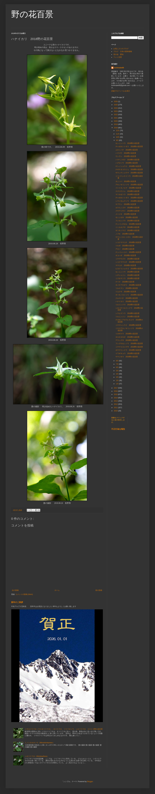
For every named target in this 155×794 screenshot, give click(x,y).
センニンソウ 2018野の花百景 (127, 143)
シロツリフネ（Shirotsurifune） (37, 756)
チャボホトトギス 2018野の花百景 (129, 146)
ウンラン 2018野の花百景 (125, 156)
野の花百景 (32, 14)
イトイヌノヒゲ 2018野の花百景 (128, 188)
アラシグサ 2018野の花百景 (126, 340)
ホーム (57, 590)
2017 (116, 388)
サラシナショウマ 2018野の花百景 (129, 173)
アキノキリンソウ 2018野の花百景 (129, 185)
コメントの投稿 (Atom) (24, 594)
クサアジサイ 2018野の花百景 (127, 211)
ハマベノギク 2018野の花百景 (127, 160)
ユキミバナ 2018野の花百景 (126, 150)
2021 (116, 118)
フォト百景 (117, 57)
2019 (116, 124)
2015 (116, 394)
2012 (116, 404)
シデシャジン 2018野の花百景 (127, 275)
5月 (117, 371)
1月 (117, 384)
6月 (117, 367)
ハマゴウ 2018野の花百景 (125, 153)
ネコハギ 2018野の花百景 (125, 255)
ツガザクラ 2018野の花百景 (126, 334)
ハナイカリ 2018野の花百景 (126, 301)
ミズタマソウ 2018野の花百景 (127, 278)
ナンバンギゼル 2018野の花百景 (128, 224)
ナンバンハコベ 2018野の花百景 (128, 252)
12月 (118, 131)
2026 (116, 101)
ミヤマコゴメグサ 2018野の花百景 (129, 347)
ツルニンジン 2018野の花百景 (127, 317)
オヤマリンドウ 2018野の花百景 (128, 350)
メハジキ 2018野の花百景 (125, 214)
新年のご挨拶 (17, 602)
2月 (117, 381)
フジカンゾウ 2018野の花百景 (127, 221)
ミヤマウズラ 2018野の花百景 (127, 259)
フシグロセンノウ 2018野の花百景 (129, 343)
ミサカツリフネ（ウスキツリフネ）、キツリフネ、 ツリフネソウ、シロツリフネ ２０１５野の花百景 (64, 729)
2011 (116, 408)
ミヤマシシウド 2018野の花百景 (128, 325)
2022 (116, 115)
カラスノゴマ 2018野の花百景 (127, 208)
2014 (116, 398)
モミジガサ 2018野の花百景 (126, 217)
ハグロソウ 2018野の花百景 (126, 163)
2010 (116, 411)
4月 (117, 374)
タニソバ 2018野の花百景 (125, 181)
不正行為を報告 (118, 429)
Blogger (90, 782)
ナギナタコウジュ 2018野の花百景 (129, 169)
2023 (116, 111)
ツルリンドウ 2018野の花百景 (127, 305)
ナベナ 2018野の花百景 (124, 282)
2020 (116, 121)
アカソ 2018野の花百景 (124, 249)
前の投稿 (98, 590)
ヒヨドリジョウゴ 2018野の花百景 (129, 269)
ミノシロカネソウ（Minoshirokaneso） (39, 743)
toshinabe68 (119, 68)
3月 (117, 377)
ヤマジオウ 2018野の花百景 (126, 357)
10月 (118, 137)
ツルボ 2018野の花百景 (124, 246)
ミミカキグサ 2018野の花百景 (127, 227)
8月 (117, 361)
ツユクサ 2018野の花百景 (125, 292)
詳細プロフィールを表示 (120, 91)
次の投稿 (15, 590)
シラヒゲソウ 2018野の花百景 (127, 313)
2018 (116, 128)
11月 (118, 134)
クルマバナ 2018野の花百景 (126, 298)
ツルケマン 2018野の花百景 (126, 288)
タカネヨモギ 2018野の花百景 (127, 337)
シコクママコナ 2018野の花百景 (128, 242)
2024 (116, 108)
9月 (117, 140)
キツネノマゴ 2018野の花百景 (127, 230)
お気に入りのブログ (121, 49)
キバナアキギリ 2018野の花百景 (128, 285)
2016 (116, 391)
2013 (116, 401)
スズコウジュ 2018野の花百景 (127, 191)
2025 (116, 105)
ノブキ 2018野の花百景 (124, 234)
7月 (117, 364)
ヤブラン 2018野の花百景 (126, 204)
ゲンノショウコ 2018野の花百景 (128, 166)
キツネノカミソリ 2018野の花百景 (129, 295)
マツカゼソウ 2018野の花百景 (127, 194)
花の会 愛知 (118, 54)
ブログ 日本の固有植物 (122, 51)
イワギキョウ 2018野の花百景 (127, 353)
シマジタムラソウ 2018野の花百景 (129, 201)
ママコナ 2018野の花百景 (125, 265)
